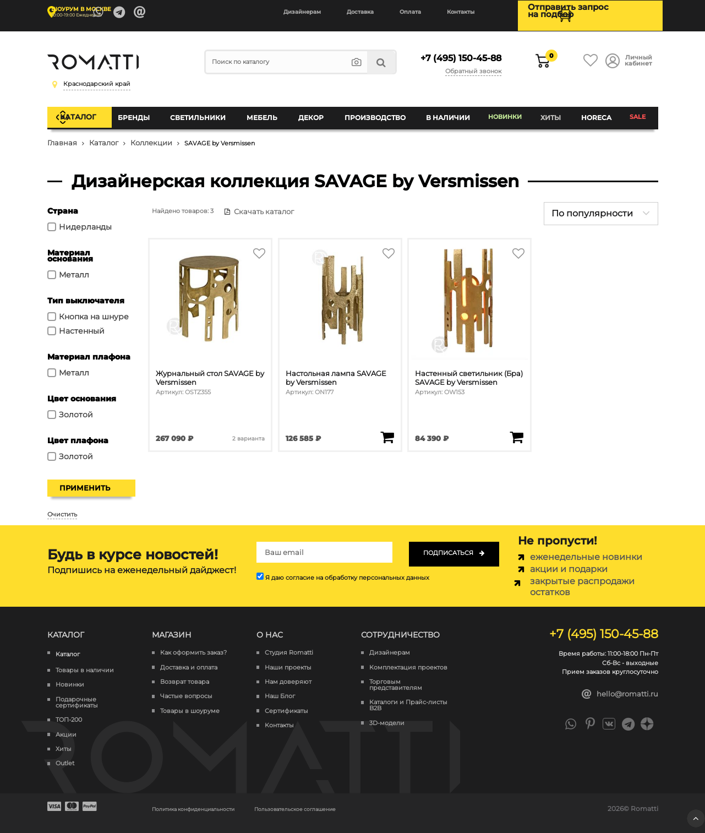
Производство (375, 112)
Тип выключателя (85, 292)
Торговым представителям (395, 676)
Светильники (206, 112)
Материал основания (70, 247)
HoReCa (595, 112)
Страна (62, 202)
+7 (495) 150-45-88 (457, 53)
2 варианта (248, 424)
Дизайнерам (302, 11)
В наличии (446, 112)
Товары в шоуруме (190, 702)
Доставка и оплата (188, 659)
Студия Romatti (289, 644)
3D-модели (387, 714)
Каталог (90, 112)
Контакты (460, 11)
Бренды (145, 112)
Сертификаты (286, 702)
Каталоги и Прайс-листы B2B (408, 696)
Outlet (65, 755)
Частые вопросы (186, 687)
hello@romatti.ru (620, 685)
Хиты (552, 112)
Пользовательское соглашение (337, 800)
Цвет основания (81, 390)
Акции (66, 726)
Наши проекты (288, 659)
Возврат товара (184, 673)
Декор (313, 112)
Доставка (360, 11)
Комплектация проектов (408, 659)
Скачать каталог (254, 202)
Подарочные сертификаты (77, 694)
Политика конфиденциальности (208, 800)
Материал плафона (88, 348)
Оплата (410, 11)
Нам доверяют (288, 673)
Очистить (62, 505)
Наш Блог (280, 687)
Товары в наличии (85, 661)
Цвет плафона (77, 432)
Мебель (268, 112)
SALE (637, 112)
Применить (84, 479)
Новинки (505, 112)
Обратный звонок (475, 65)
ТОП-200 (69, 711)
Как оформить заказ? (193, 644)
